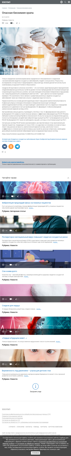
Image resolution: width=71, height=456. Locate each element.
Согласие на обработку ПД (11, 420)
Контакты (29, 427)
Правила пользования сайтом (12, 416)
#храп (38, 139)
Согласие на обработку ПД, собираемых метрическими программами (25, 422)
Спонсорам (20, 427)
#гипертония (6, 139)
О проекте (12, 427)
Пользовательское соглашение (12, 418)
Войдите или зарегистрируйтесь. (13, 162)
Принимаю (35, 453)
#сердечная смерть (14, 141)
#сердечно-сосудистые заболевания (23, 139)
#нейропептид (45, 139)
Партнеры (43, 427)
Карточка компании (55, 427)
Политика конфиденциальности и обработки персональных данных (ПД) (26, 414)
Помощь (36, 427)
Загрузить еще (35, 392)
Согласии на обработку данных (28, 443)
